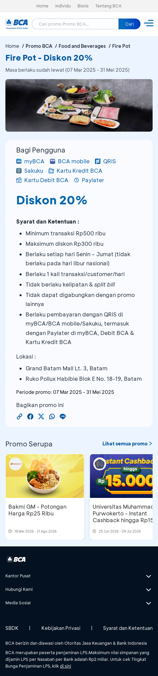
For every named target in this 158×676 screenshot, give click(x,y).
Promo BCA (39, 46)
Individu (63, 5)
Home (42, 5)
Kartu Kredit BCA (75, 170)
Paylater (89, 179)
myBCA (30, 161)
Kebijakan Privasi (61, 628)
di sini (65, 666)
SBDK (12, 628)
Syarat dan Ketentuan (128, 628)
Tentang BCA (108, 5)
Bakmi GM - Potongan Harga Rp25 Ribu (37, 510)
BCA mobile (70, 161)
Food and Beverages (82, 46)
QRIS (105, 161)
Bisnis (83, 5)
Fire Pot (121, 46)
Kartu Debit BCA (42, 179)
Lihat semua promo (127, 443)
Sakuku (29, 170)
